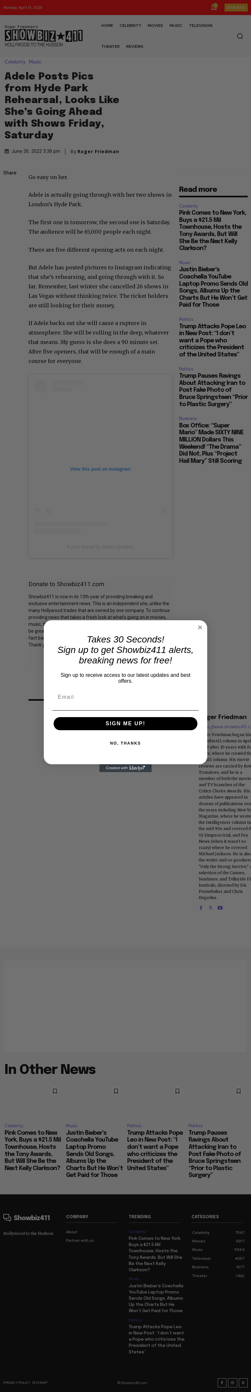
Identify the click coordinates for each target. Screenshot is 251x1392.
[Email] (125, 697)
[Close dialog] (200, 627)
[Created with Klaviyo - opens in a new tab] (125, 768)
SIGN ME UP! (125, 723)
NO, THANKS (125, 743)
